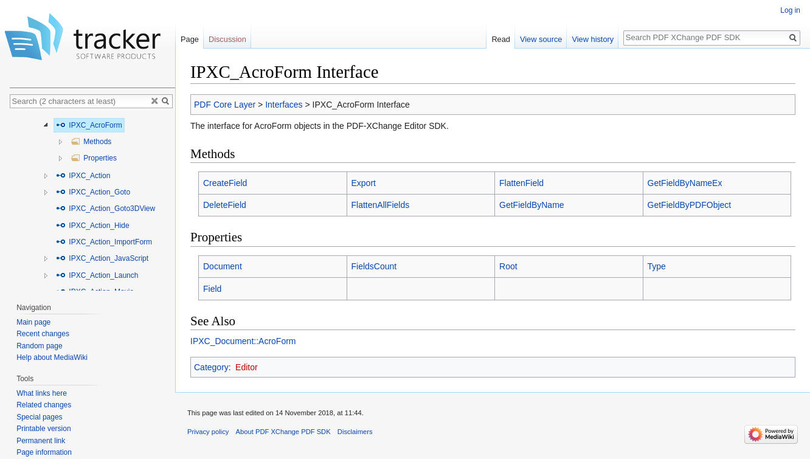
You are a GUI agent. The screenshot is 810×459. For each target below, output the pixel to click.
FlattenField (521, 183)
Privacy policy (208, 431)
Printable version (43, 428)
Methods (91, 141)
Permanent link (40, 441)
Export (363, 183)
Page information (44, 452)
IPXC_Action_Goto (93, 192)
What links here (41, 393)
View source (541, 39)
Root (508, 266)
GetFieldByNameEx (685, 183)
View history (593, 39)
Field (212, 289)
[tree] (92, 202)
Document (222, 266)
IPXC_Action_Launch (97, 275)
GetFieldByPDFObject (690, 205)
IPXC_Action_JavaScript (102, 258)
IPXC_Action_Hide (93, 225)
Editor (246, 367)
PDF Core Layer (224, 104)
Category (211, 367)
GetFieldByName (531, 205)
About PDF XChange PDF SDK (283, 431)
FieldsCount (374, 266)
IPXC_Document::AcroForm (243, 341)
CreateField (225, 183)
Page (190, 39)
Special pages (39, 417)
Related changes (43, 405)
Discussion (227, 39)
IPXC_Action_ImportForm (104, 242)
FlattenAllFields (380, 205)
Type (657, 266)
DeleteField (224, 205)
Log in (790, 10)
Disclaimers (355, 431)
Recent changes (42, 334)
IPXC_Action (83, 175)
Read (500, 39)
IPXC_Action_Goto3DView (105, 208)
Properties (94, 158)
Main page (33, 322)
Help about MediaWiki (52, 357)
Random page (39, 346)
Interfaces (283, 104)
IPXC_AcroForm (89, 125)
